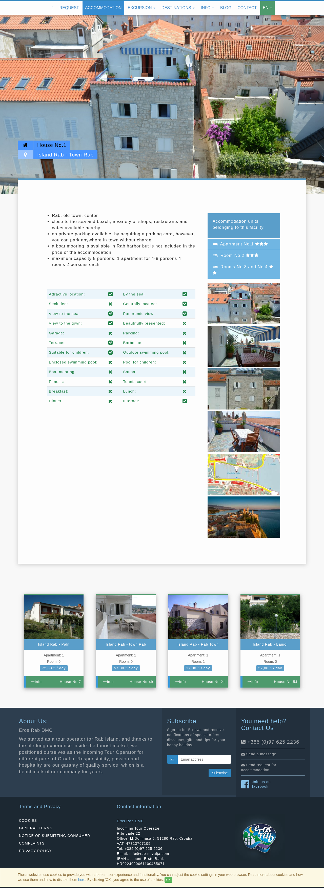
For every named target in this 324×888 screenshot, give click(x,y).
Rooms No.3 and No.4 (243, 269)
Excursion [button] (141, 8)
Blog (225, 8)
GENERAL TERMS (35, 828)
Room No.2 (236, 255)
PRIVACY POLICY (35, 851)
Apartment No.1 (240, 244)
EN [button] (267, 8)
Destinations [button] (178, 8)
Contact (247, 8)
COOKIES (28, 820)
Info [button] (207, 8)
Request (69, 8)
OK (168, 880)
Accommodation (103, 8)
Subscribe (220, 773)
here (81, 880)
